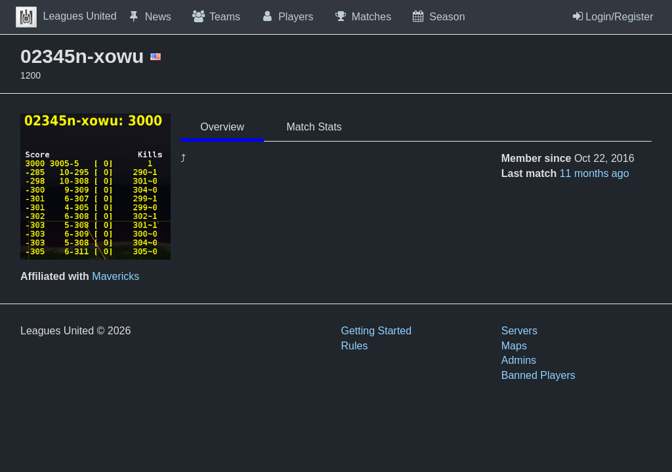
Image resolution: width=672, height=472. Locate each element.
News (149, 16)
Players (287, 16)
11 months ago (594, 173)
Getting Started (376, 330)
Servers (519, 330)
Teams (215, 16)
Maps (514, 345)
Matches (362, 16)
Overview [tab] (222, 126)
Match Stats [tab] (313, 126)
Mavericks (115, 276)
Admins (518, 360)
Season (438, 16)
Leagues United (66, 16)
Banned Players (538, 375)
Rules (354, 345)
